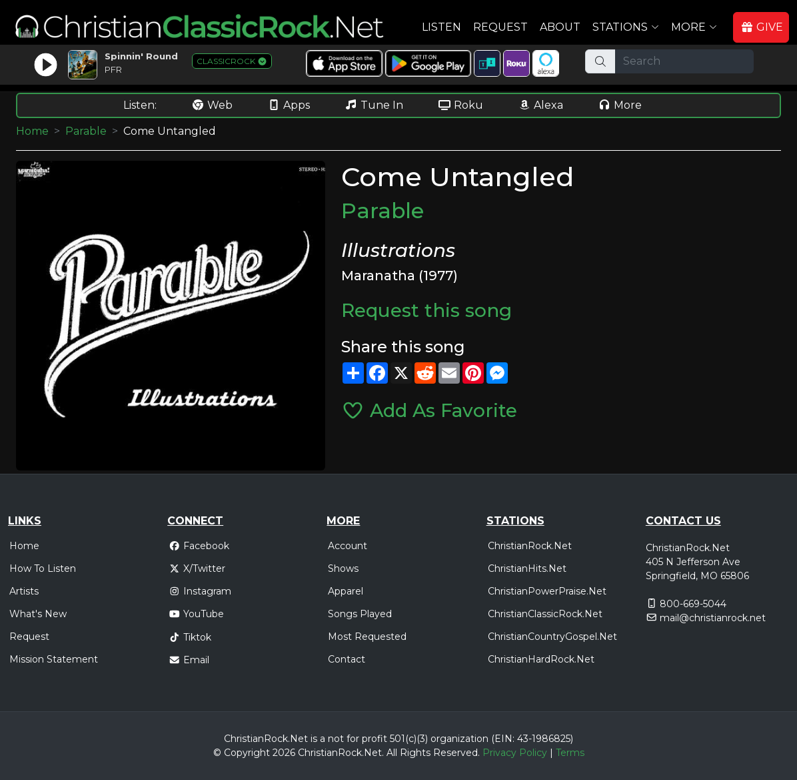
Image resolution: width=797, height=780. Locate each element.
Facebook (199, 545)
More (620, 105)
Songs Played (360, 614)
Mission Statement (53, 659)
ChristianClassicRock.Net (545, 614)
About (560, 27)
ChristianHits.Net (527, 568)
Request (500, 27)
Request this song (426, 310)
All (392, 753)
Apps (288, 105)
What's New (38, 614)
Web (212, 105)
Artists (24, 591)
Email (189, 660)
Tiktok (190, 637)
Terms (570, 753)
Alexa (540, 105)
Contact (346, 659)
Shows (343, 568)
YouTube (196, 614)
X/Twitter (197, 568)
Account (347, 545)
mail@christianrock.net (713, 618)
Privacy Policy (514, 753)
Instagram (200, 591)
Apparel (345, 591)
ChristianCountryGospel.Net (552, 636)
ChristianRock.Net (530, 545)
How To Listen (42, 568)
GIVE (761, 27)
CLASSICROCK (232, 61)
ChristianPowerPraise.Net (547, 591)
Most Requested (367, 636)
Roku (460, 105)
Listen (441, 27)
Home (32, 131)
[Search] (684, 61)
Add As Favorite (429, 410)
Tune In (374, 105)
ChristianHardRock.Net (541, 659)
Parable (86, 131)
